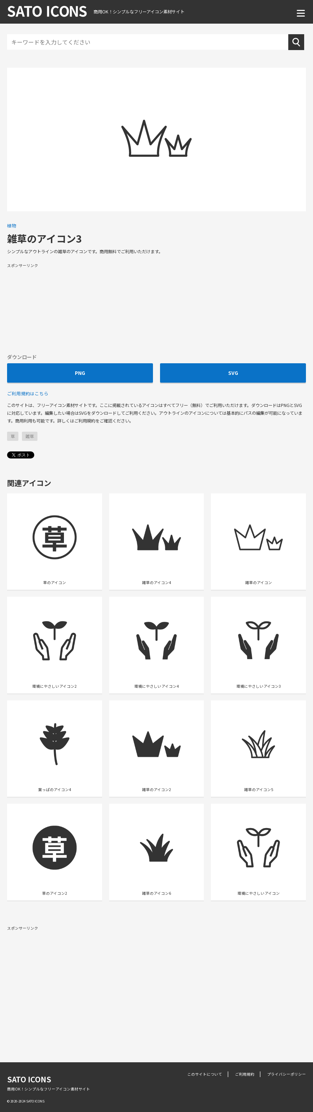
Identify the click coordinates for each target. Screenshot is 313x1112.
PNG (80, 372)
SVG (233, 372)
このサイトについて (204, 1074)
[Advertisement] (156, 308)
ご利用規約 (244, 1074)
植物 (11, 225)
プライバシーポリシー (286, 1074)
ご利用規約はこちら (27, 393)
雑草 (29, 436)
